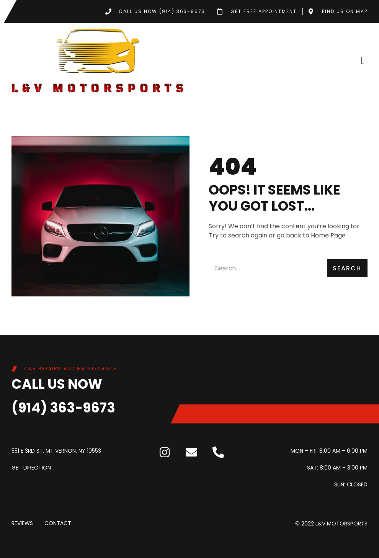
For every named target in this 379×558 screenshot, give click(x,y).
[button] (363, 60)
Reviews (22, 523)
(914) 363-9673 (63, 407)
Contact (57, 523)
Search (347, 268)
